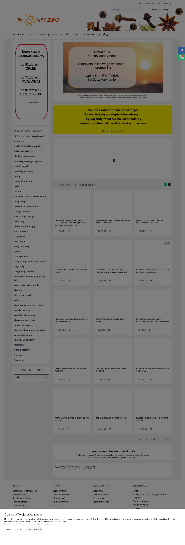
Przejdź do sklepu (14, 530)
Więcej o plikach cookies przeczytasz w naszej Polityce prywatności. (29, 524)
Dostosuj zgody (34, 530)
